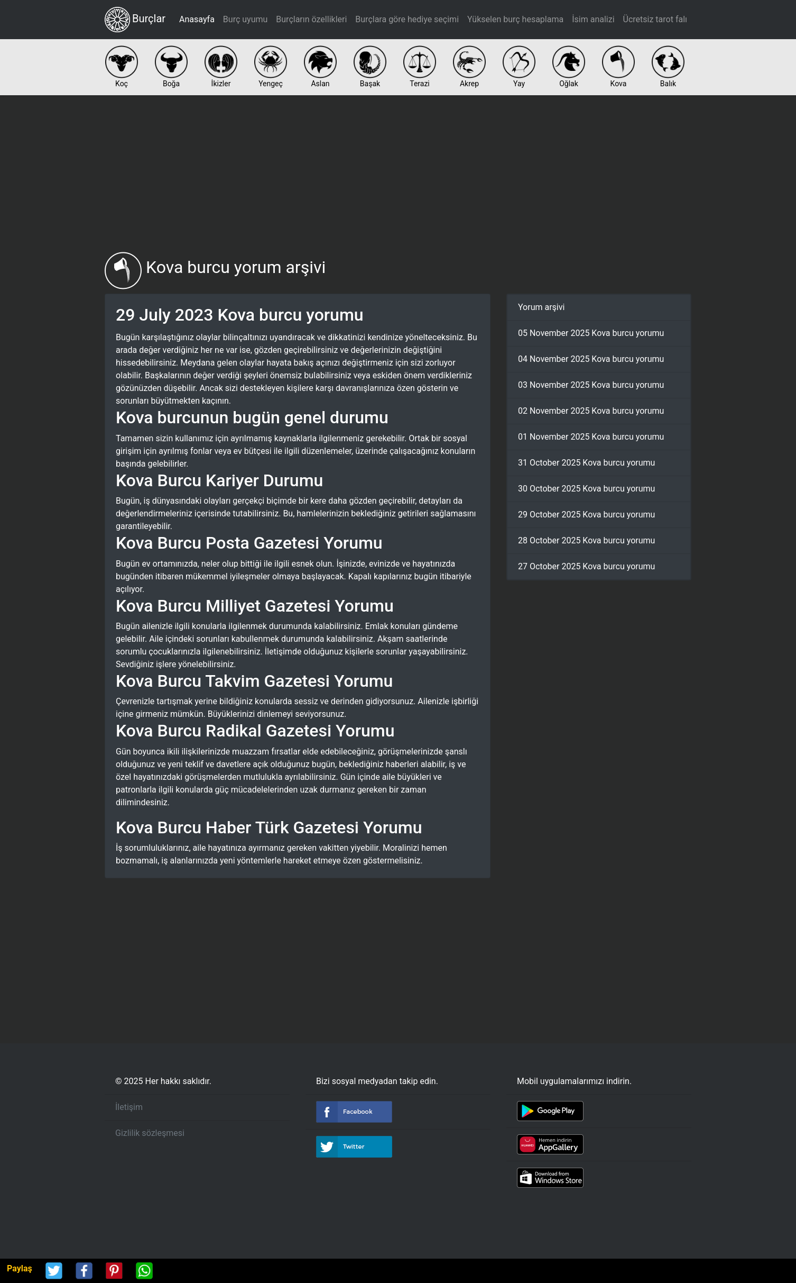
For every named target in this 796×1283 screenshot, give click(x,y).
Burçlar (135, 19)
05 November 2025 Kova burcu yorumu (591, 333)
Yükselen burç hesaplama (515, 19)
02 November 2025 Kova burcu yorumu (591, 411)
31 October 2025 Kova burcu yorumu (586, 463)
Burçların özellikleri (311, 19)
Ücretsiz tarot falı (655, 19)
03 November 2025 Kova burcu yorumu (591, 385)
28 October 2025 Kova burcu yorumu (586, 540)
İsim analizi (593, 19)
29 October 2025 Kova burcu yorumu (586, 514)
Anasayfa (197, 19)
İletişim (129, 1107)
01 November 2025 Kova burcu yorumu (591, 437)
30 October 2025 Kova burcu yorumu (586, 489)
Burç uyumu (245, 19)
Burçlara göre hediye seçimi (407, 19)
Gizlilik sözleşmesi (149, 1133)
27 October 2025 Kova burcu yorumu (586, 566)
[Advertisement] (398, 173)
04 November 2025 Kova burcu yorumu (591, 359)
